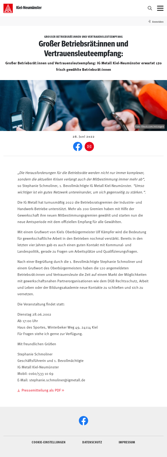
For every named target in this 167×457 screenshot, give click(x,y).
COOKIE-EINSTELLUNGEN (49, 442)
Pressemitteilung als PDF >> (43, 389)
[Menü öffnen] (160, 8)
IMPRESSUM (127, 442)
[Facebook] (77, 146)
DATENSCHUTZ (92, 442)
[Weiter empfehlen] (89, 146)
